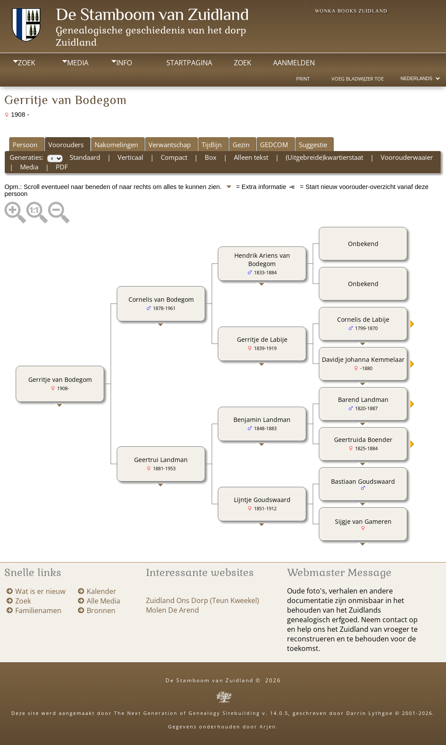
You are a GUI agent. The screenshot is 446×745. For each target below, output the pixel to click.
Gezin (241, 144)
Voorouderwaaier (407, 157)
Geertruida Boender (363, 439)
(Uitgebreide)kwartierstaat (324, 157)
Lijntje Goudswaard (262, 500)
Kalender (101, 591)
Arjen (268, 726)
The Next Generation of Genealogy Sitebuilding (187, 713)
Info (124, 62)
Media (77, 62)
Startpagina (189, 62)
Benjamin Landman (262, 419)
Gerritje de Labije (262, 339)
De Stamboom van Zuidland (152, 14)
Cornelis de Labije (363, 319)
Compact (174, 157)
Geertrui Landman (161, 459)
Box (210, 157)
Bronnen (101, 610)
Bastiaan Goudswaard (363, 481)
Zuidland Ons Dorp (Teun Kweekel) (202, 600)
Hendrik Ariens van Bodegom (262, 259)
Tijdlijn (212, 144)
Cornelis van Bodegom (161, 299)
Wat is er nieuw (40, 591)
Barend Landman (363, 399)
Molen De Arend (172, 610)
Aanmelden (294, 62)
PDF (62, 166)
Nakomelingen (116, 144)
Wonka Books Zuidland (351, 11)
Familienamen (38, 610)
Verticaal (130, 157)
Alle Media (103, 601)
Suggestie (313, 144)
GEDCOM (274, 144)
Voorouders (66, 144)
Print (303, 79)
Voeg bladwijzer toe (357, 79)
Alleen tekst (251, 157)
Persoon (25, 144)
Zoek (26, 62)
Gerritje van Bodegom (60, 379)
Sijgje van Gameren (363, 521)
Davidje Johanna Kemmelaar (363, 359)
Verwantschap (170, 144)
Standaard (85, 157)
